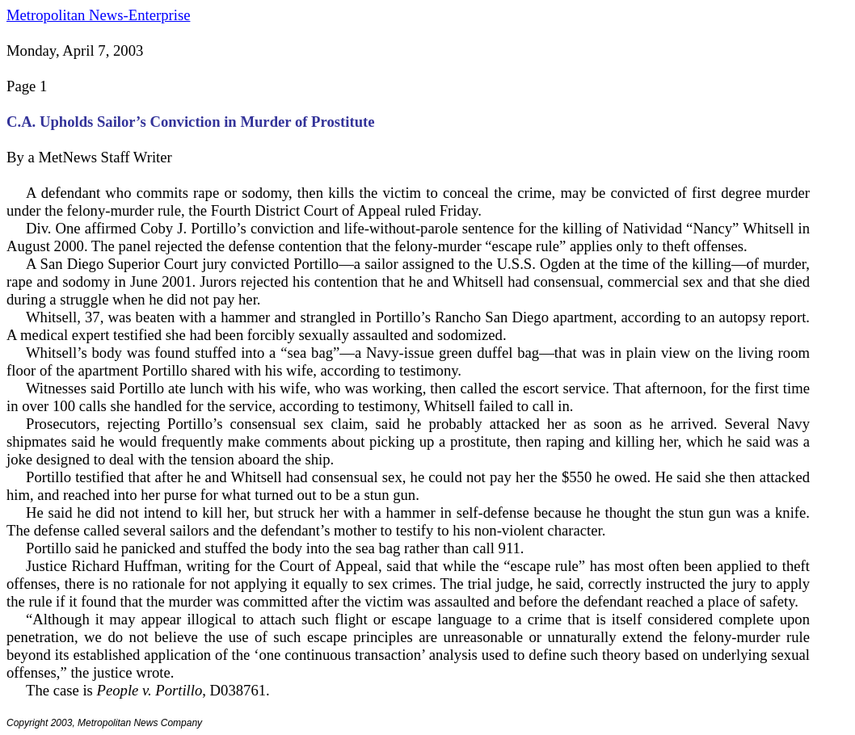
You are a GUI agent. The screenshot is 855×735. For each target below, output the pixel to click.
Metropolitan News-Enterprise (98, 14)
